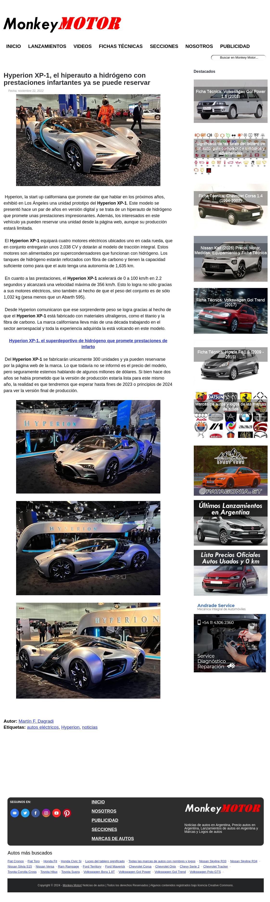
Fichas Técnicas (121, 46)
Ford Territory (92, 866)
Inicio (13, 46)
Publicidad (235, 46)
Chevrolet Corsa (140, 866)
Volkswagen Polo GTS (205, 872)
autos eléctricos (43, 727)
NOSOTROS (104, 811)
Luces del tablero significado (105, 861)
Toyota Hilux (48, 872)
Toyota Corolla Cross (22, 872)
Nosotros (199, 46)
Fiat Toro (34, 861)
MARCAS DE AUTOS (113, 838)
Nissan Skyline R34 (243, 861)
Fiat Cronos (15, 861)
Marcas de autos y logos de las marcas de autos (230, 406)
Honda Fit (50, 861)
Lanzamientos (47, 46)
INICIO (98, 802)
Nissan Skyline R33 (212, 861)
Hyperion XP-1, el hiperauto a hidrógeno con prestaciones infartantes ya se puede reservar (77, 79)
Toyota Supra (70, 872)
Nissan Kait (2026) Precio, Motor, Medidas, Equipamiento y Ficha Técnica (231, 250)
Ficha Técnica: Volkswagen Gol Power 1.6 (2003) (230, 94)
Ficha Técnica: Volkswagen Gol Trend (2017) (230, 302)
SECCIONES (104, 829)
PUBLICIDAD (105, 820)
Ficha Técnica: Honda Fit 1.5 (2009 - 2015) (230, 354)
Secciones (164, 46)
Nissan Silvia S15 (19, 866)
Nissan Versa (45, 866)
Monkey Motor (72, 885)
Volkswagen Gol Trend (170, 872)
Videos (83, 46)
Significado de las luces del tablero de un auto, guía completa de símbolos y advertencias (230, 148)
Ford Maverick (115, 866)
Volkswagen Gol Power (135, 872)
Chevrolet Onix (165, 866)
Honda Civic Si (71, 861)
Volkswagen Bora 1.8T (99, 872)
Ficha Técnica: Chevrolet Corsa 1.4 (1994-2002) (231, 198)
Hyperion (70, 727)
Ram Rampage (68, 866)
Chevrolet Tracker (215, 866)
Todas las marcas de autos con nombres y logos (162, 861)
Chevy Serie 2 (190, 866)
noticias (89, 727)
